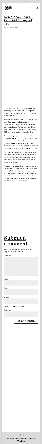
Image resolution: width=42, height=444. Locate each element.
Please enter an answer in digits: (15, 306)
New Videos (15, 27)
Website (7, 297)
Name (6, 279)
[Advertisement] (21, 203)
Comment (8, 256)
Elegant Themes (20, 439)
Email (6, 288)
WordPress (21, 441)
